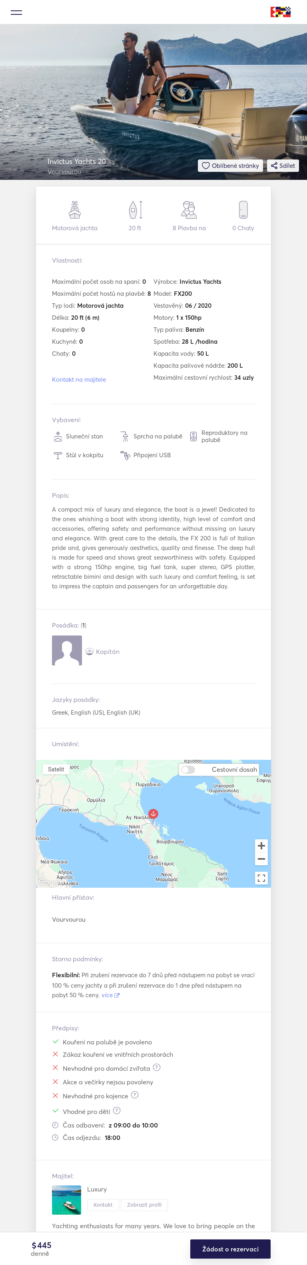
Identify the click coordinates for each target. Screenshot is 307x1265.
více (111, 995)
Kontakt (103, 1204)
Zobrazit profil (144, 1204)
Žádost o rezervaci (230, 1249)
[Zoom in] (261, 845)
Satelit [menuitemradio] (56, 769)
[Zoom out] (261, 859)
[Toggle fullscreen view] (261, 878)
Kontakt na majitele (79, 379)
